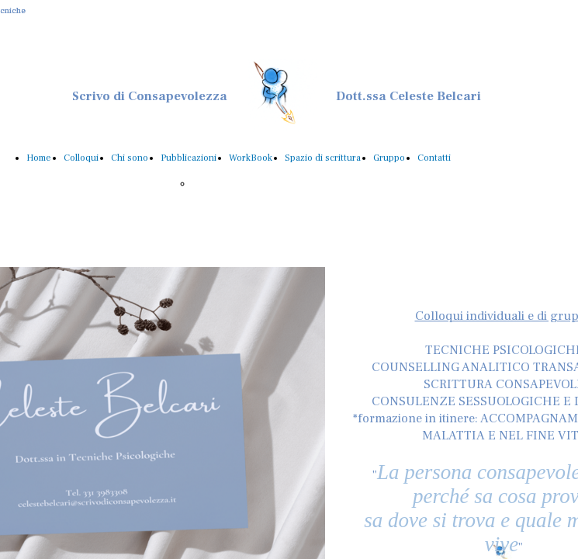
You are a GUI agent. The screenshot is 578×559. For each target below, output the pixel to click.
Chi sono (129, 158)
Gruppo (389, 158)
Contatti (434, 158)
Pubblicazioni (188, 158)
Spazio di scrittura (323, 158)
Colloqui (81, 158)
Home (38, 158)
